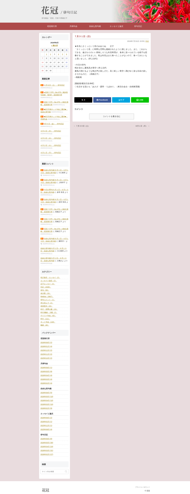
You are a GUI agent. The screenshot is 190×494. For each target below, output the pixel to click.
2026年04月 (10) (46, 400)
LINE (140, 100)
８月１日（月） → (142, 126)
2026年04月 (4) (46, 375)
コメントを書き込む (111, 116)
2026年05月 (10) (46, 397)
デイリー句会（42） (48, 316)
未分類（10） (45, 293)
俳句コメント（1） (47, 300)
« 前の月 (54, 45)
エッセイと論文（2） (48, 281)
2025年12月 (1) (46, 426)
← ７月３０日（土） (82, 126)
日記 (147, 41)
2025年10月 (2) (46, 358)
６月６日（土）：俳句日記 (54, 85)
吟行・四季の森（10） (49, 309)
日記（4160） (45, 287)
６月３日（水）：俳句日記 (50, 138)
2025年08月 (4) (46, 429)
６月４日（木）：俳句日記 (50, 131)
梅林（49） (44, 325)
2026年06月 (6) (46, 439)
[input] (54, 471)
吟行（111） (45, 319)
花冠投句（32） (46, 306)
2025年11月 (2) (46, 354)
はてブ (121, 100)
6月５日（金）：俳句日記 (54, 124)
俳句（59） (44, 290)
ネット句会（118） (47, 322)
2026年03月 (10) (46, 404)
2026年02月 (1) (46, 422)
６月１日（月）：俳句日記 (50, 153)
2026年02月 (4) (46, 383)
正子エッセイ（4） (47, 284)
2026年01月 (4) (46, 346)
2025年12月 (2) (46, 350)
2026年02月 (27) (46, 454)
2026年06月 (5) (46, 393)
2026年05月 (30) (46, 443)
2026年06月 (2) (46, 342)
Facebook (102, 100)
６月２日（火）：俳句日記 (50, 145)
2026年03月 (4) (46, 379)
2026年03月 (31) (46, 450)
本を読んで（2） (46, 303)
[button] (66, 471)
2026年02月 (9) (46, 408)
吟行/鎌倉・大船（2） (48, 312)
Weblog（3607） (46, 297)
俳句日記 (70, 12)
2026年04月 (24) (46, 447)
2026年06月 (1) (46, 368)
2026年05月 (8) (46, 371)
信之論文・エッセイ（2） (50, 277)
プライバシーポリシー (142, 487)
